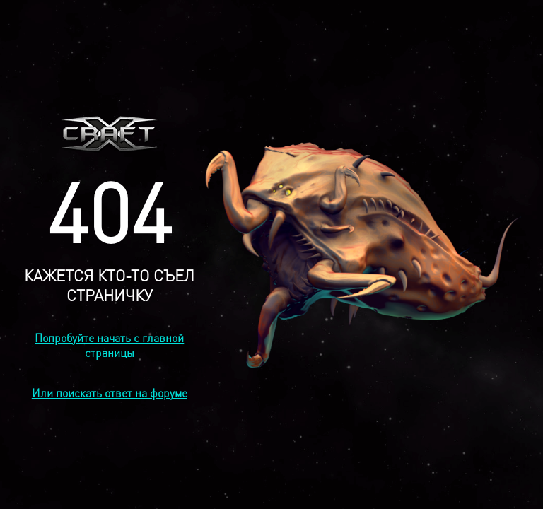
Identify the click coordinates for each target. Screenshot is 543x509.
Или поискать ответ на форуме (109, 392)
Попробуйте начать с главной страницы (109, 345)
